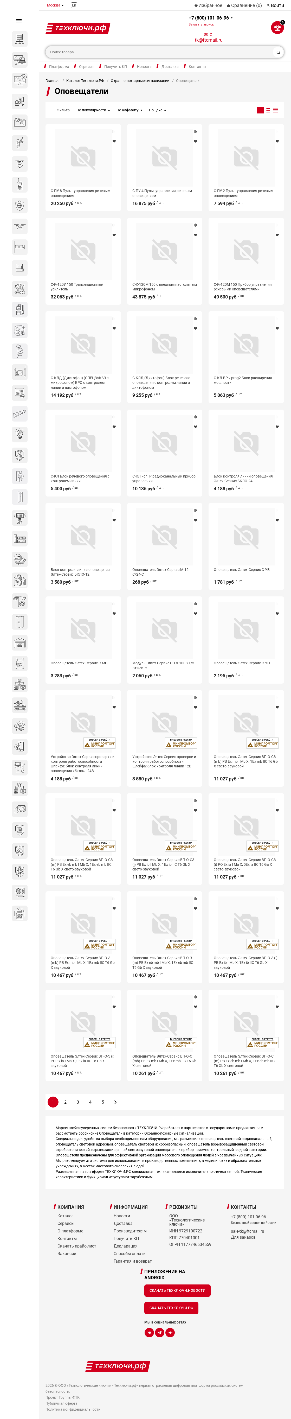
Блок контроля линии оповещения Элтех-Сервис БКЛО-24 (243, 478)
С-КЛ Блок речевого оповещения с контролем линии (80, 478)
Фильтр (63, 110)
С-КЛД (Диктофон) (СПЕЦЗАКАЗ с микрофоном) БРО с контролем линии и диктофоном (79, 382)
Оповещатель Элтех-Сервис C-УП (242, 663)
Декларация (126, 1246)
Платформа (59, 67)
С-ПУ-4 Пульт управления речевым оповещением (162, 193)
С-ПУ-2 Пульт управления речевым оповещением (243, 193)
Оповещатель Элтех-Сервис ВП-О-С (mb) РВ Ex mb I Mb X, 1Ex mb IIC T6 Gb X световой (164, 1061)
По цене (155, 110)
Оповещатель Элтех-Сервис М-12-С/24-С (161, 572)
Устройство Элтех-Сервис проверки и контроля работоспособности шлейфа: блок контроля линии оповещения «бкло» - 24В (82, 764)
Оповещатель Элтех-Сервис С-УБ (242, 570)
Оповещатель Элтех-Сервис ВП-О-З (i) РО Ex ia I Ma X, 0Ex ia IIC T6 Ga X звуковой (82, 1061)
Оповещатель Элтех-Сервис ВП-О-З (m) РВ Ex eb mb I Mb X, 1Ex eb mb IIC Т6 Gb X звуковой (162, 962)
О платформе (70, 1231)
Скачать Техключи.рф (171, 1308)
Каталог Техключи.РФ (85, 81)
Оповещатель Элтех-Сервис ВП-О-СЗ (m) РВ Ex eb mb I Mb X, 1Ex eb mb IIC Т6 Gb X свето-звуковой (82, 864)
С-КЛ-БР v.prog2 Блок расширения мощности (243, 380)
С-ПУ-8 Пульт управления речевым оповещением (80, 193)
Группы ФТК (69, 1397)
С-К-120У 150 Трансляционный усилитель (77, 286)
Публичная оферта (61, 1403)
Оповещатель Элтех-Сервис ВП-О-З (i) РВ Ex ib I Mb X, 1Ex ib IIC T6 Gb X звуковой (245, 962)
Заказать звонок (201, 24)
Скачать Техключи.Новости (177, 1290)
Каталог (65, 1215)
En (74, 5)
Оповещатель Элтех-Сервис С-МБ (79, 663)
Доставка (170, 67)
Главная (53, 81)
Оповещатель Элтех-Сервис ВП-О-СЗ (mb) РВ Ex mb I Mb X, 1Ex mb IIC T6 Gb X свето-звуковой (246, 761)
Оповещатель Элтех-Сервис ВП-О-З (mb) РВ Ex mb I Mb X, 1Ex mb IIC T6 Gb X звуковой (83, 962)
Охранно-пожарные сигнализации (140, 81)
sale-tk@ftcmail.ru (209, 37)
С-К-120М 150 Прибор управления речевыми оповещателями (243, 286)
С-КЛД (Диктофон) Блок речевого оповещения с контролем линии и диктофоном (161, 382)
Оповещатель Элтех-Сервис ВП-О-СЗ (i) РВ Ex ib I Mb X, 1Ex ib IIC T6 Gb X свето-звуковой (163, 864)
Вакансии (66, 1253)
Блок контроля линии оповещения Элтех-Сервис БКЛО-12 (80, 572)
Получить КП (115, 67)
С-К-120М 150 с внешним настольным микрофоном (164, 286)
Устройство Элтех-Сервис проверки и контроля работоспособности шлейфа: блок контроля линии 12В (164, 761)
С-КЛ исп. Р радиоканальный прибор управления (164, 478)
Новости (144, 67)
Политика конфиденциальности (73, 1409)
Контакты (197, 67)
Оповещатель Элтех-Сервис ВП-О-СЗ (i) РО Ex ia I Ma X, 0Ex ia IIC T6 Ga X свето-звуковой (245, 864)
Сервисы (86, 67)
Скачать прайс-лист (76, 1246)
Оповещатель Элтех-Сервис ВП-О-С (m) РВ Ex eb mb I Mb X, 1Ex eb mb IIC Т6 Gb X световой (244, 1061)
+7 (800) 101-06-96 (209, 20)
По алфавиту (128, 110)
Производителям (130, 1231)
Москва (53, 5)
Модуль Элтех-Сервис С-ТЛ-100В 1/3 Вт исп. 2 (163, 665)
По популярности (91, 110)
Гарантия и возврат (133, 1261)
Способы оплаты (130, 1253)
